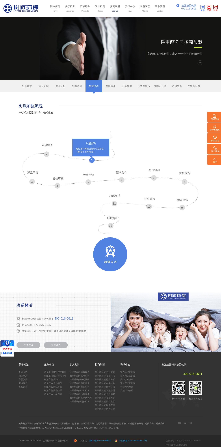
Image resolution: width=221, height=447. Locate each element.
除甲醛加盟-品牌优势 (105, 383)
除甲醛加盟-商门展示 (105, 401)
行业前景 (27, 86)
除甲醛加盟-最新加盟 (105, 394)
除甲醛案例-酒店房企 (80, 383)
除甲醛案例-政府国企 (80, 379)
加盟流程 (94, 86)
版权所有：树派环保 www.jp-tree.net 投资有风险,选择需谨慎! (183, 442)
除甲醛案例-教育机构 (80, 387)
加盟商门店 (160, 86)
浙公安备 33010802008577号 (133, 440)
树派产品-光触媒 (52, 379)
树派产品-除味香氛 (53, 387)
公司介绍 (23, 372)
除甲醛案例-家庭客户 (80, 372)
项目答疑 (177, 86)
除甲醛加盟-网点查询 (105, 405)
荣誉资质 (23, 379)
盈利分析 (60, 86)
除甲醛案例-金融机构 (80, 390)
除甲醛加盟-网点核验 (105, 409)
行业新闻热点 (126, 387)
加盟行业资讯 (126, 390)
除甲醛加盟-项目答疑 (105, 398)
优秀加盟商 (144, 86)
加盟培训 (110, 86)
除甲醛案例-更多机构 (80, 401)
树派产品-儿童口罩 (53, 394)
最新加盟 (127, 86)
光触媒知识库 (126, 379)
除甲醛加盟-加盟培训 (105, 390)
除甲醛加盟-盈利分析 (105, 379)
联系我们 (23, 383)
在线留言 (56, 345)
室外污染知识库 (127, 376)
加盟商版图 (194, 86)
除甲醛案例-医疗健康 (80, 394)
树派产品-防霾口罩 (53, 390)
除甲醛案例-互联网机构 (81, 398)
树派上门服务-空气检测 (55, 372)
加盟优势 (77, 86)
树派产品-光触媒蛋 (53, 383)
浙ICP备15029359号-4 (100, 440)
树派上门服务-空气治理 (55, 376)
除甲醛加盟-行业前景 (105, 372)
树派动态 (23, 376)
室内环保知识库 (127, 372)
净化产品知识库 (127, 383)
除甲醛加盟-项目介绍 (105, 376)
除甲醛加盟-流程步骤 (105, 387)
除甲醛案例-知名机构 (80, 376)
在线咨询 (28, 345)
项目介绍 (44, 86)
